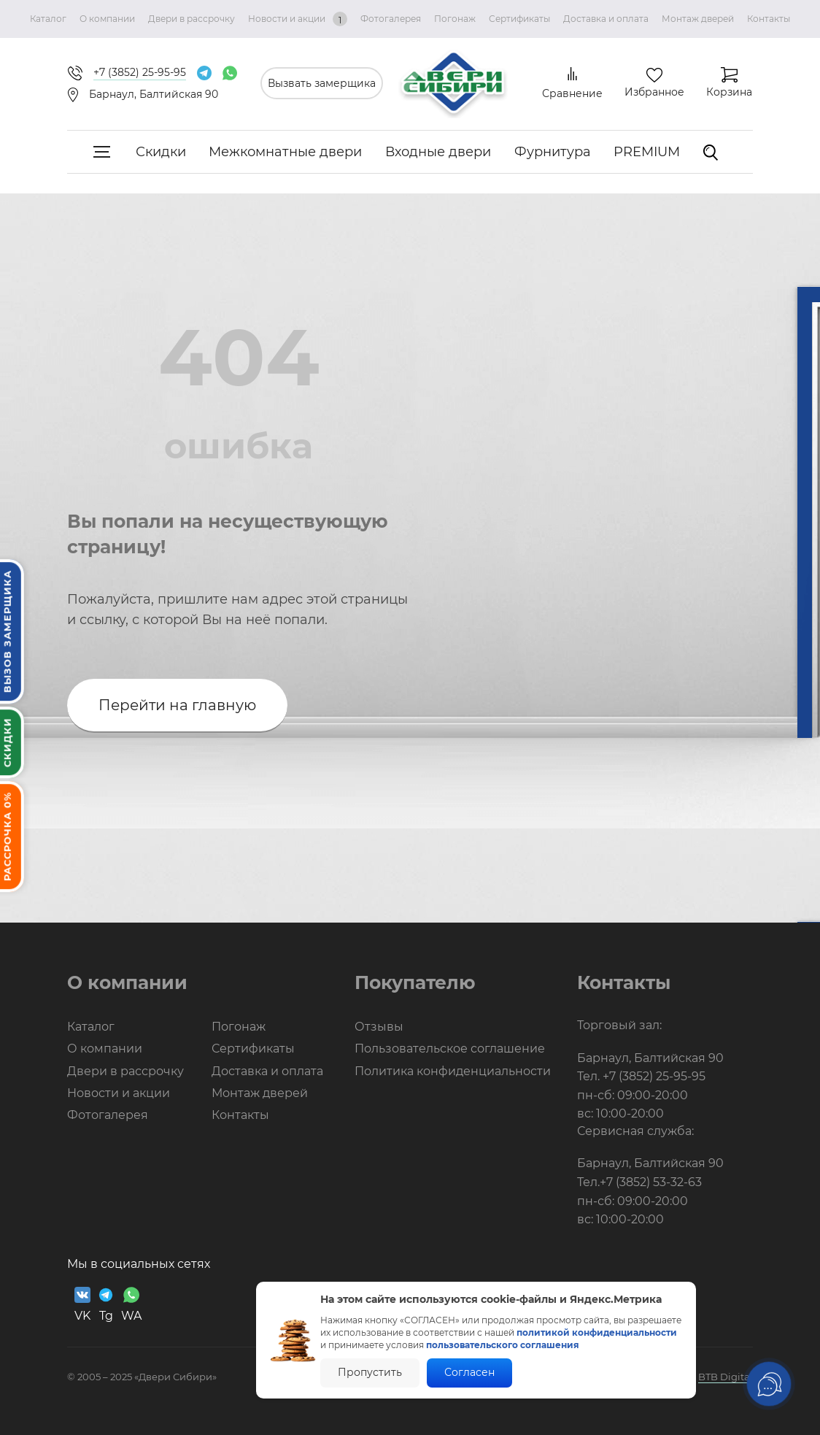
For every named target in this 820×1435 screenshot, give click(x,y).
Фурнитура (552, 152)
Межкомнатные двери (285, 152)
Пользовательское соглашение (450, 1048)
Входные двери (438, 152)
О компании (107, 18)
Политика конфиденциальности (453, 1071)
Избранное (654, 92)
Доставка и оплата (606, 18)
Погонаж (455, 18)
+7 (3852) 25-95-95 (654, 1076)
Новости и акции (297, 19)
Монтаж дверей (698, 18)
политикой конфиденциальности (597, 1332)
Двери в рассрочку (191, 18)
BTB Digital (725, 1376)
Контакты (768, 18)
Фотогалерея (390, 18)
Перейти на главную (177, 705)
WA (131, 1305)
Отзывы (379, 1027)
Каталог (48, 18)
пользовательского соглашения (502, 1344)
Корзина (729, 92)
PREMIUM (647, 152)
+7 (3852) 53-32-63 (651, 1182)
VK (82, 1305)
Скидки (161, 152)
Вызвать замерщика (322, 83)
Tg (106, 1305)
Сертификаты (519, 18)
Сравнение (572, 93)
